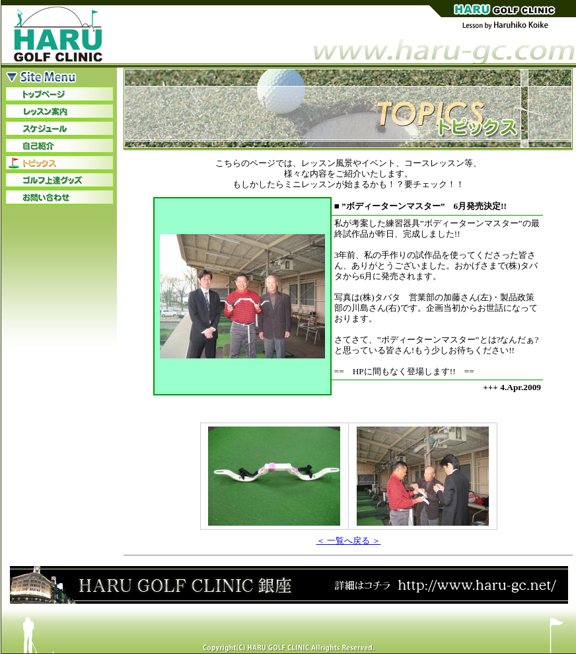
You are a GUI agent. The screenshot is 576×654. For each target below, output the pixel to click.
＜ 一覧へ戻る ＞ (348, 541)
